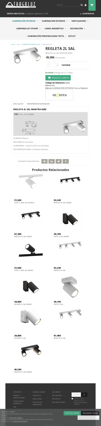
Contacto (17, 392)
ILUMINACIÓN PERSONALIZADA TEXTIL (45, 36)
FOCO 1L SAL (58, 304)
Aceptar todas (72, 413)
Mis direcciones (58, 402)
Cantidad (66, 65)
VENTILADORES (79, 21)
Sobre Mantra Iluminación (38, 103)
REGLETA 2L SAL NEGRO (23, 372)
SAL (53, 85)
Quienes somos (39, 392)
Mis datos (56, 399)
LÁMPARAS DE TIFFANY (28, 28)
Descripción (18, 103)
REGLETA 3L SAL (60, 338)
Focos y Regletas (81, 88)
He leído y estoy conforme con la (79, 401)
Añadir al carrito (58, 77)
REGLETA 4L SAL (60, 270)
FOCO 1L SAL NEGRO (61, 236)
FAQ (14, 407)
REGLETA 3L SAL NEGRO (23, 236)
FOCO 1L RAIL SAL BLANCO (24, 203)
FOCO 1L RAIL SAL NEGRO (23, 270)
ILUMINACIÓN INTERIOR (25, 21)
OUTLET (72, 36)
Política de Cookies (16, 418)
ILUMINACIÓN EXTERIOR (54, 21)
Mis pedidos (57, 395)
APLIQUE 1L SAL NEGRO (23, 304)
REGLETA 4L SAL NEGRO (62, 203)
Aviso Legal (37, 399)
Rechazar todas (90, 413)
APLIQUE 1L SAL (20, 338)
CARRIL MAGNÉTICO (55, 28)
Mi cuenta (56, 392)
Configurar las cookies (20, 421)
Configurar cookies (88, 417)
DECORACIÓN (77, 28)
